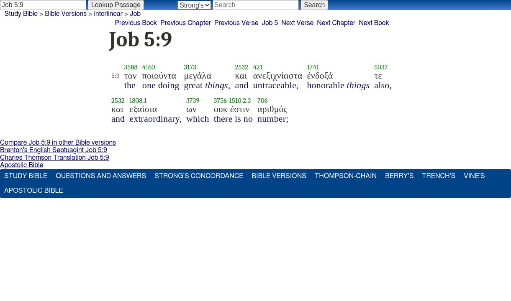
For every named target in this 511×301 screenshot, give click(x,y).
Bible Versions (66, 13)
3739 (193, 101)
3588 (131, 67)
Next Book (374, 23)
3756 (220, 101)
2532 (241, 67)
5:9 (115, 75)
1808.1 (137, 101)
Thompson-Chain (346, 176)
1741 (312, 67)
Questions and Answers (101, 176)
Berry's (399, 176)
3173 (190, 67)
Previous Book (136, 23)
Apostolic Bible (21, 165)
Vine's (474, 176)
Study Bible (21, 13)
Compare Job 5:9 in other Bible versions (58, 142)
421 (257, 67)
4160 (148, 67)
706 (262, 101)
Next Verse (297, 23)
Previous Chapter (185, 23)
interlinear (108, 13)
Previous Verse (236, 23)
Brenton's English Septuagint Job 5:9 (53, 150)
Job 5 (270, 23)
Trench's (438, 176)
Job (135, 13)
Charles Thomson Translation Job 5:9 (54, 157)
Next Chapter (336, 23)
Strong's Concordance (198, 176)
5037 (381, 67)
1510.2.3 (240, 101)
